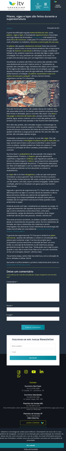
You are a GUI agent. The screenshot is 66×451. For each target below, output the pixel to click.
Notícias (10, 28)
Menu (42, 5)
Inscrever (33, 358)
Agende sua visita (34, 5)
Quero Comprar (57, 4)
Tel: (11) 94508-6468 (33, 416)
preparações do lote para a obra (20, 265)
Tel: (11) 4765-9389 (33, 388)
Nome (10, 306)
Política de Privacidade (31, 449)
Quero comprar (32, 423)
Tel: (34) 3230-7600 (33, 397)
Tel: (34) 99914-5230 (33, 406)
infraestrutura (38, 37)
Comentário (12, 282)
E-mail (10, 315)
